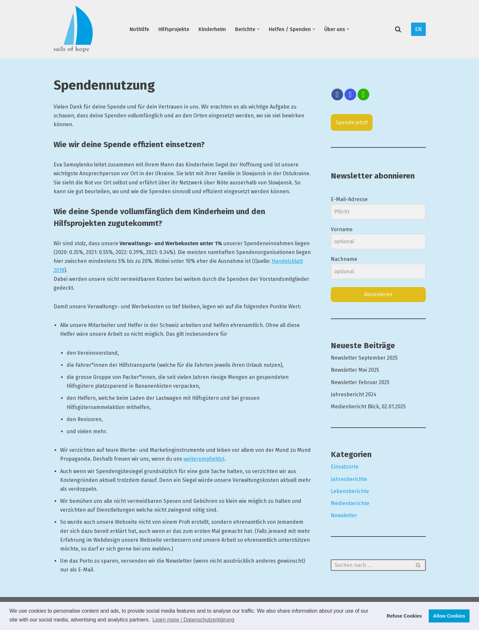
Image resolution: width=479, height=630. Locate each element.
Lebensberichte (350, 491)
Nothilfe (139, 29)
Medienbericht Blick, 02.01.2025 (368, 406)
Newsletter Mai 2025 (355, 370)
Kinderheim (212, 29)
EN (418, 29)
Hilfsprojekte (173, 29)
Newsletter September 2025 (364, 358)
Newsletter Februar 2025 (360, 382)
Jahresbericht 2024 (353, 394)
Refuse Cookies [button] (404, 616)
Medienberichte (350, 503)
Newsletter (344, 515)
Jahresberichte (349, 479)
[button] (258, 29)
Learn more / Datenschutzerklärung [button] (193, 619)
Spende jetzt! (352, 122)
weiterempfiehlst (204, 459)
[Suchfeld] (398, 29)
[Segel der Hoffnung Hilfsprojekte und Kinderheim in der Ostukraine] (73, 29)
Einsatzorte (345, 467)
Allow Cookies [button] (449, 616)
